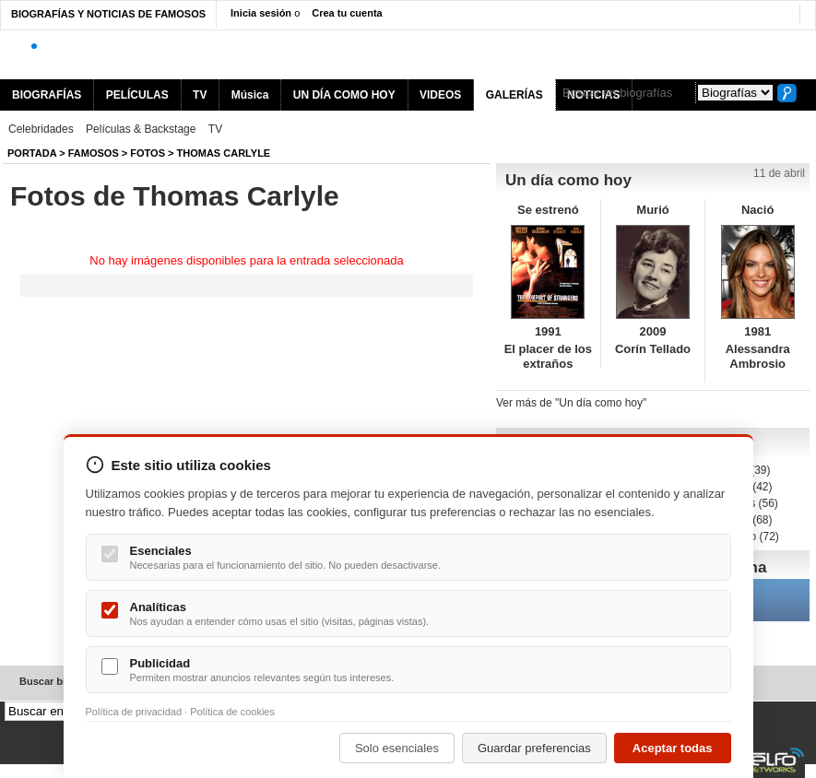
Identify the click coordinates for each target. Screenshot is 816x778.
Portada (31, 153)
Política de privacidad (134, 711)
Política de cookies (232, 711)
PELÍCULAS (137, 94)
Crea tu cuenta (347, 12)
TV (200, 94)
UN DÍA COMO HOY (344, 94)
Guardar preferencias (534, 748)
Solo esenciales (397, 748)
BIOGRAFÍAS (46, 94)
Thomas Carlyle (224, 153)
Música (250, 94)
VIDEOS (440, 94)
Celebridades (41, 129)
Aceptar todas (673, 748)
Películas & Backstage (140, 129)
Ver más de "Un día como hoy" (571, 402)
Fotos (147, 153)
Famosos (93, 153)
